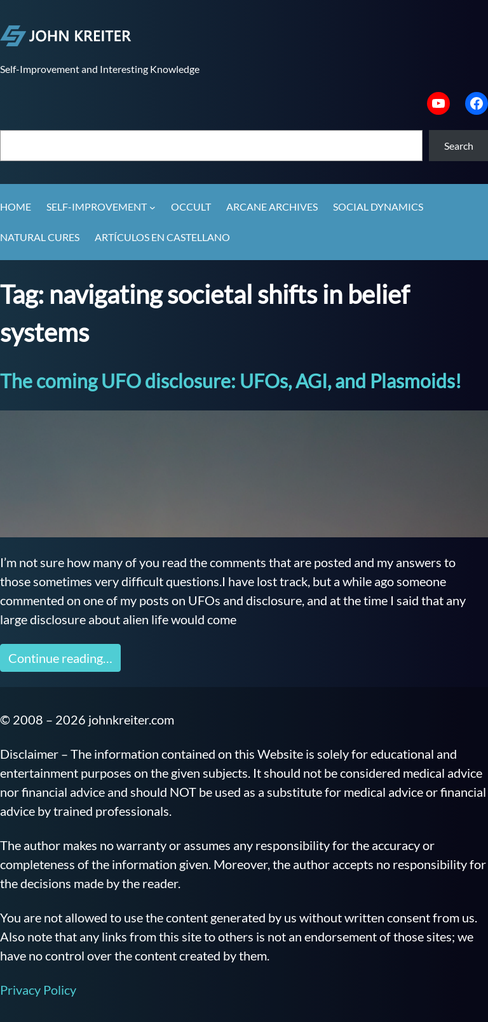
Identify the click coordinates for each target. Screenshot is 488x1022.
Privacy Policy (38, 989)
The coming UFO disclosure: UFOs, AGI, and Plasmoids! (230, 380)
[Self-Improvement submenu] (152, 207)
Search (458, 146)
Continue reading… (60, 657)
